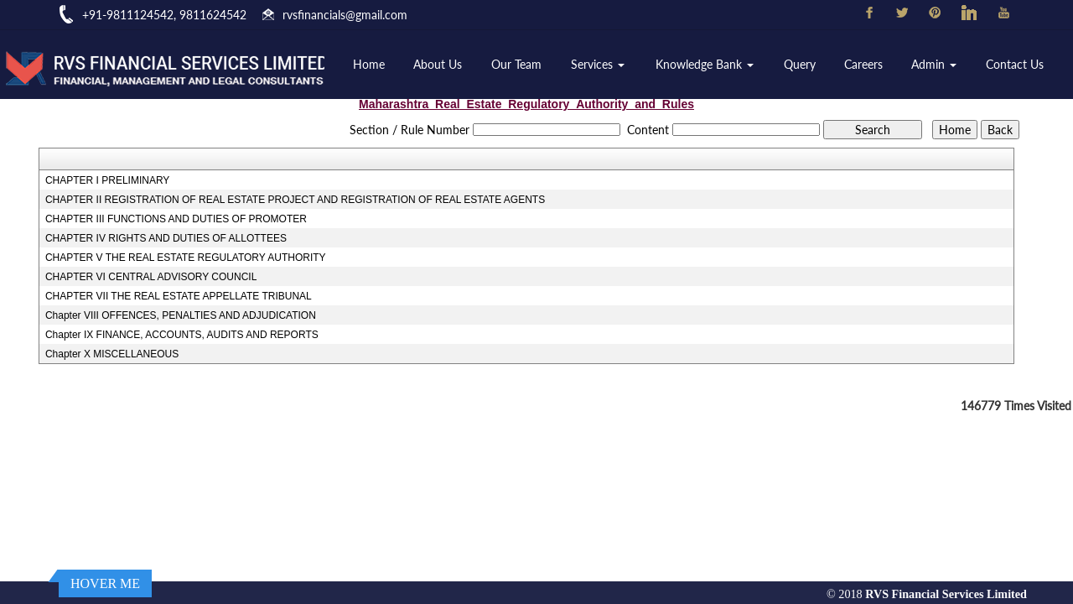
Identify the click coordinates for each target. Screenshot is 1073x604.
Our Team (516, 64)
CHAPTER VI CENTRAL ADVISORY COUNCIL (151, 277)
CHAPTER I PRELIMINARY (107, 180)
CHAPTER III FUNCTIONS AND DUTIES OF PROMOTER (176, 219)
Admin (933, 64)
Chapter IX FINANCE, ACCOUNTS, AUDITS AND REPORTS (182, 335)
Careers (863, 64)
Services (598, 64)
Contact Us (1015, 64)
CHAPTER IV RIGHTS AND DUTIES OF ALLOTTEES (166, 238)
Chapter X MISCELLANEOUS (112, 354)
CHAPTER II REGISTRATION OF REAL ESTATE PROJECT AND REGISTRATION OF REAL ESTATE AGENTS (295, 200)
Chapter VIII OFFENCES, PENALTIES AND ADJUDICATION (180, 315)
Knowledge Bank (705, 64)
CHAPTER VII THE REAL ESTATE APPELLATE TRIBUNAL (178, 296)
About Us (437, 64)
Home (369, 64)
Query (800, 64)
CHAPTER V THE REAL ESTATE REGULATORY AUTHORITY (185, 257)
